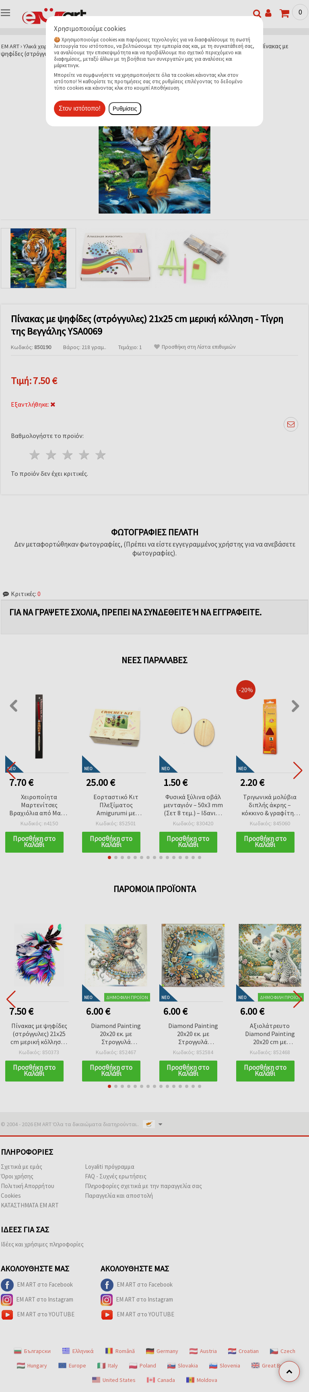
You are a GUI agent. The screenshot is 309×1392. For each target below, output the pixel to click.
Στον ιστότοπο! (80, 108)
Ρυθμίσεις (125, 108)
